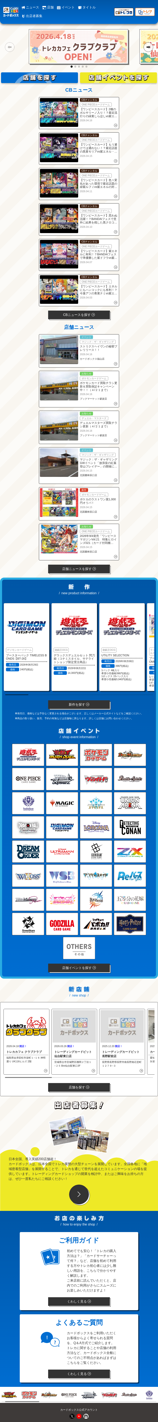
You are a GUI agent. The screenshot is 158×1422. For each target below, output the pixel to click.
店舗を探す (79, 1087)
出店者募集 (32, 16)
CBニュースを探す (79, 315)
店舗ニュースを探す (79, 569)
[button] (10, 47)
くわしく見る (79, 1301)
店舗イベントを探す (79, 968)
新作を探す (79, 704)
